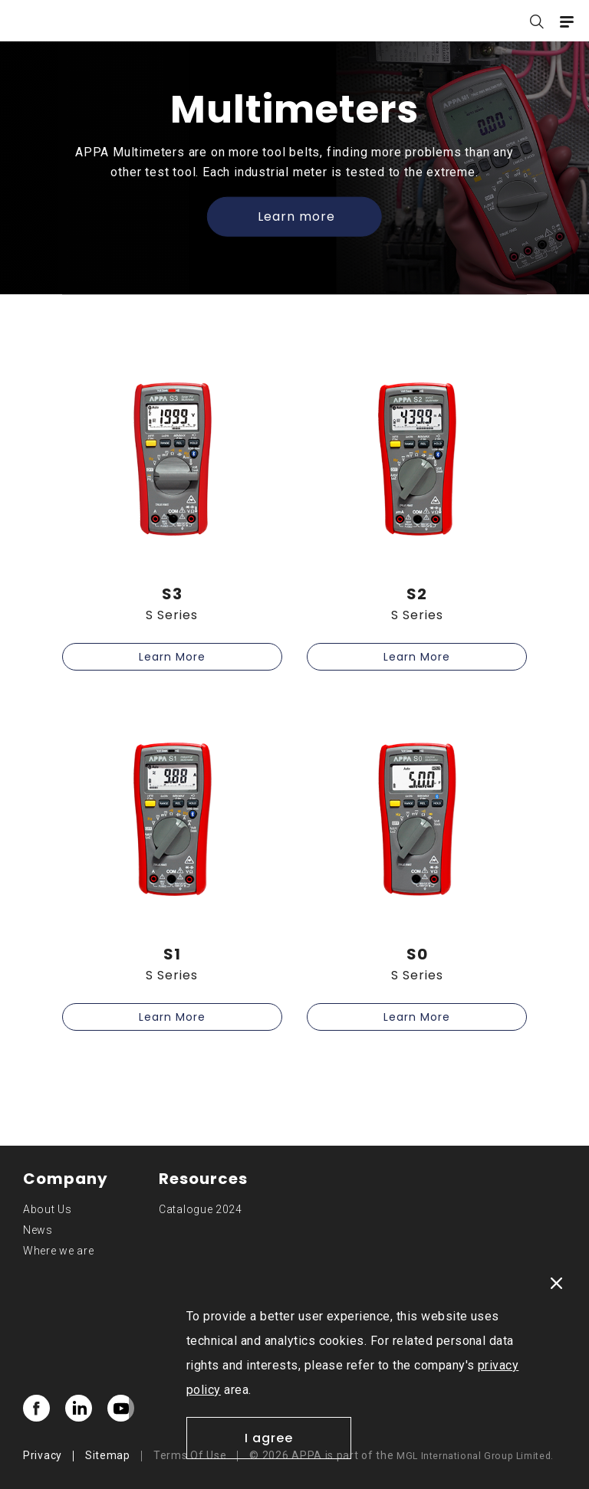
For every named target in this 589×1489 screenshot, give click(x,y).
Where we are (58, 1251)
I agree (269, 1438)
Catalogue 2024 (200, 1209)
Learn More (172, 656)
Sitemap (107, 1455)
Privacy (42, 1455)
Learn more (296, 216)
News (38, 1230)
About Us (47, 1209)
